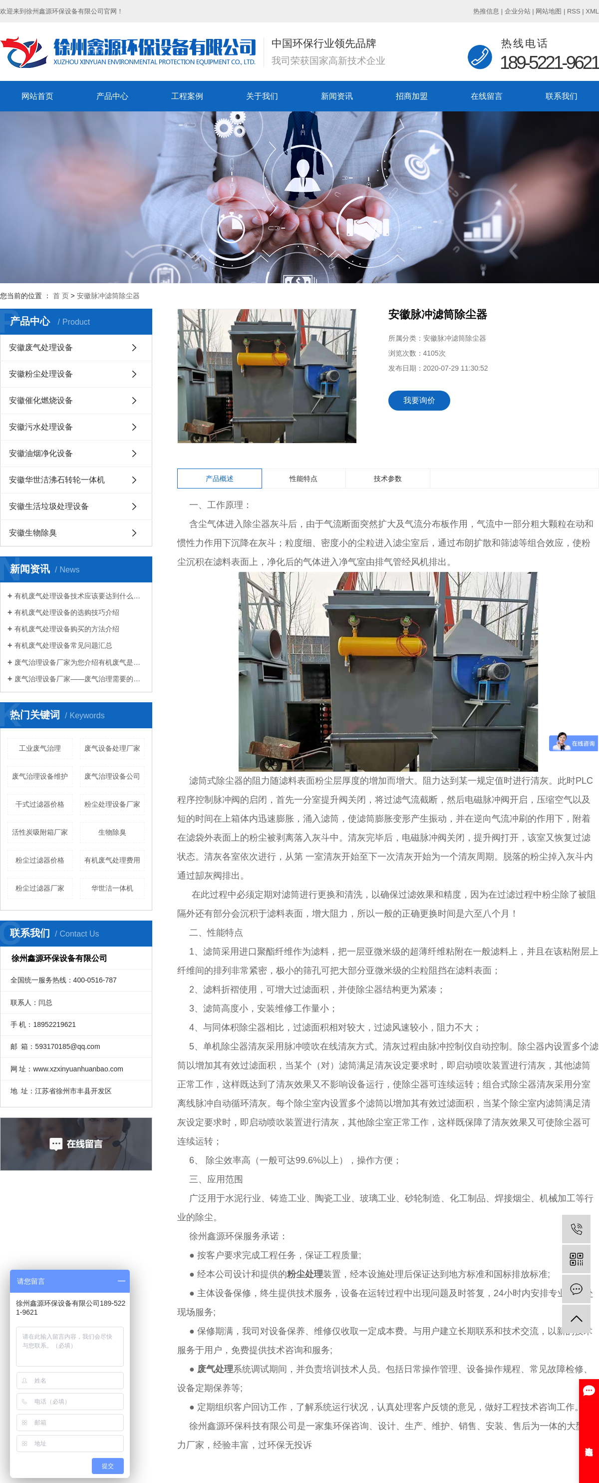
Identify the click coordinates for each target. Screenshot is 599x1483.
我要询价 (419, 400)
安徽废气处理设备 (41, 347)
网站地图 (549, 11)
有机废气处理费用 (112, 860)
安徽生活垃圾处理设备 (49, 506)
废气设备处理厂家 (112, 748)
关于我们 (262, 96)
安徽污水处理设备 (41, 427)
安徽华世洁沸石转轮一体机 (57, 480)
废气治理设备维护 (40, 776)
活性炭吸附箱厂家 (40, 832)
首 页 (61, 296)
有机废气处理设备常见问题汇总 (63, 645)
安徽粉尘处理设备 (41, 374)
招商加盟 (412, 96)
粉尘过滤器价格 (39, 860)
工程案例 (187, 96)
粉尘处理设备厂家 (112, 804)
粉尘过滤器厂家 (39, 888)
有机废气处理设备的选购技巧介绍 (66, 612)
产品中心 (112, 96)
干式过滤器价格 (39, 804)
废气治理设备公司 (112, 776)
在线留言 (487, 96)
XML (592, 11)
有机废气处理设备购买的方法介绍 (66, 629)
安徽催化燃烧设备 (41, 400)
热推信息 (486, 11)
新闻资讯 (337, 96)
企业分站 (518, 11)
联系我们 (562, 96)
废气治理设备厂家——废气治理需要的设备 (79, 679)
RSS (574, 11)
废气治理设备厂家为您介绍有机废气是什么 (79, 662)
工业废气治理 (40, 748)
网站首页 (37, 96)
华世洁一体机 (112, 888)
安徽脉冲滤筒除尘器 (108, 296)
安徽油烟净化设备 (41, 453)
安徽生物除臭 (33, 532)
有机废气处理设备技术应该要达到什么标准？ (79, 596)
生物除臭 (112, 832)
